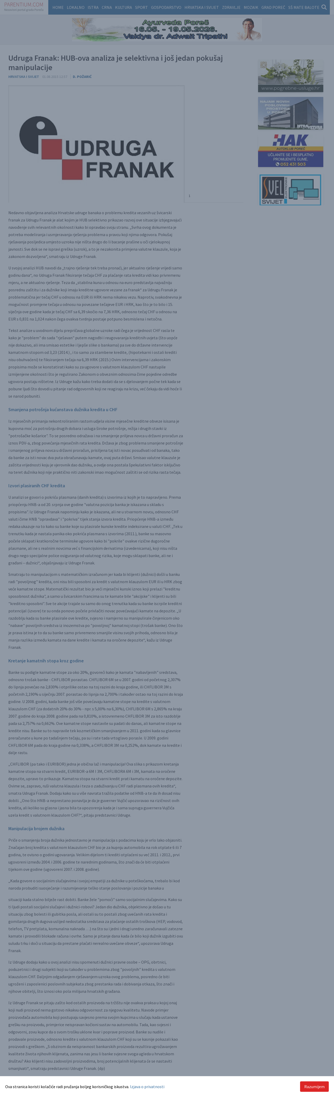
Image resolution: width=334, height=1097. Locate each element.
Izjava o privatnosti (147, 1086)
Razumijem (314, 1086)
